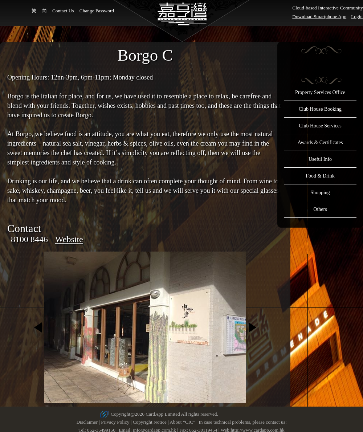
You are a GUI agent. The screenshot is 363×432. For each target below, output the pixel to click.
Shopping (320, 192)
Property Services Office (320, 92)
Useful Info (320, 159)
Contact (24, 228)
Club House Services (320, 126)
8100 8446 (29, 239)
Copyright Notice (150, 422)
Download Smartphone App (319, 16)
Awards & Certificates (320, 142)
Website (69, 239)
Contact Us (63, 10)
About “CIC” (182, 422)
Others (320, 209)
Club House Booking (320, 109)
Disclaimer (86, 422)
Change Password (96, 10)
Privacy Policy (115, 422)
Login (357, 16)
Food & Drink (320, 176)
